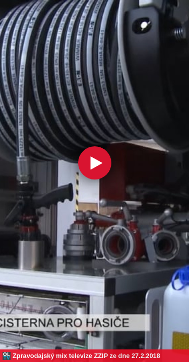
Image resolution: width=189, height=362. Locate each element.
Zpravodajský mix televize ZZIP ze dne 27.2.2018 (86, 355)
